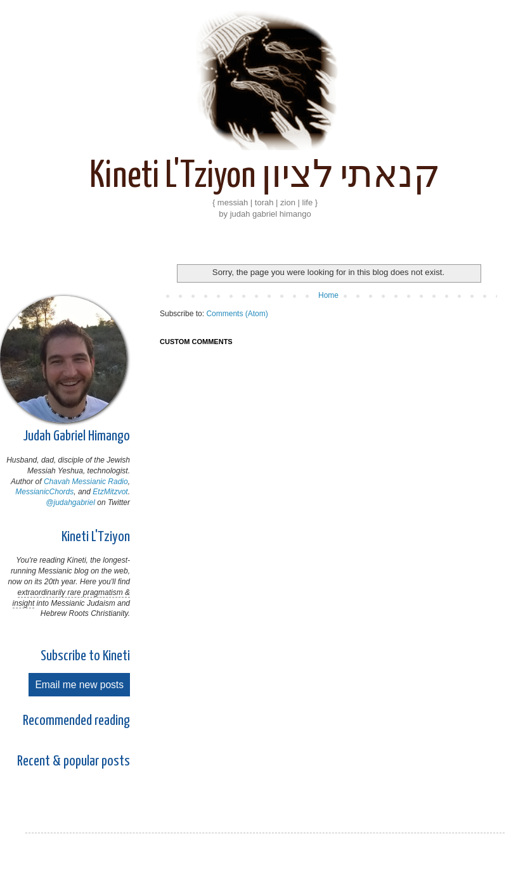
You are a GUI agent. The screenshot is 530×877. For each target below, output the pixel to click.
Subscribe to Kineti (85, 656)
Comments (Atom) (237, 313)
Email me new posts (79, 684)
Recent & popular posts (73, 761)
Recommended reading (76, 721)
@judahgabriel (70, 502)
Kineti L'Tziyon (95, 537)
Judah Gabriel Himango (76, 436)
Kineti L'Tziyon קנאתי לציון (265, 177)
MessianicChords (44, 491)
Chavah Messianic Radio (86, 481)
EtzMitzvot (110, 491)
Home (328, 295)
